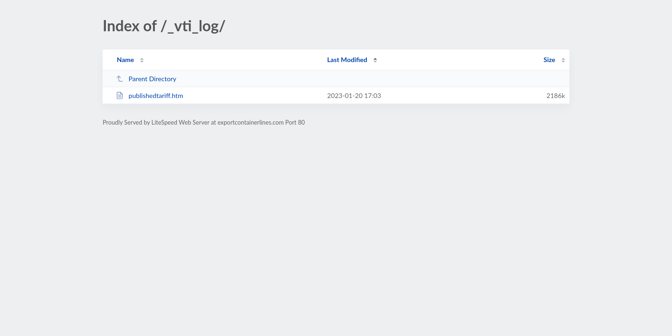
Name (125, 59)
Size (549, 59)
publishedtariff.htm (149, 95)
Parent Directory (146, 79)
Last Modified (347, 59)
